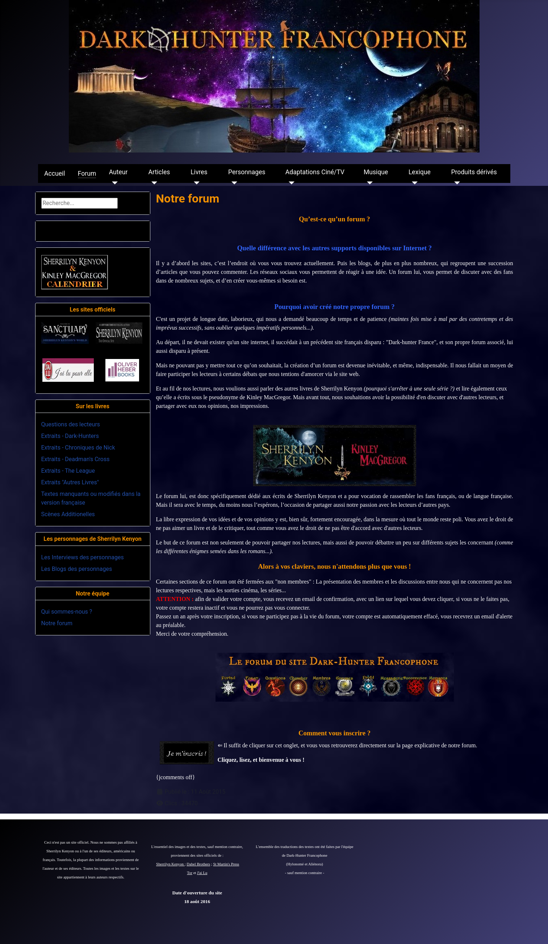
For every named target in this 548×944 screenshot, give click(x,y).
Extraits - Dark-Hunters (70, 436)
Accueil (54, 173)
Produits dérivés (474, 172)
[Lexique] (413, 183)
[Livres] (195, 183)
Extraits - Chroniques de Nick (78, 447)
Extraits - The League (68, 470)
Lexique (420, 172)
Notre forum (56, 623)
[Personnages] (232, 183)
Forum (87, 173)
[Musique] (368, 183)
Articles (159, 172)
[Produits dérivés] (455, 183)
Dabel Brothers (198, 864)
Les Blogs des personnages (76, 568)
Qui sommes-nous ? (66, 611)
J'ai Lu (202, 873)
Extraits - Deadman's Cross (75, 459)
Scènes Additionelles (68, 514)
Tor (189, 873)
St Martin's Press (226, 864)
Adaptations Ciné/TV (314, 172)
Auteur (118, 172)
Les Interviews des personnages (82, 557)
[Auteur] (113, 183)
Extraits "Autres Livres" (70, 482)
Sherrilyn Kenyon (170, 864)
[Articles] (153, 183)
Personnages (246, 172)
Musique (376, 172)
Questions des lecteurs (70, 424)
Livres (199, 172)
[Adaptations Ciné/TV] (289, 183)
